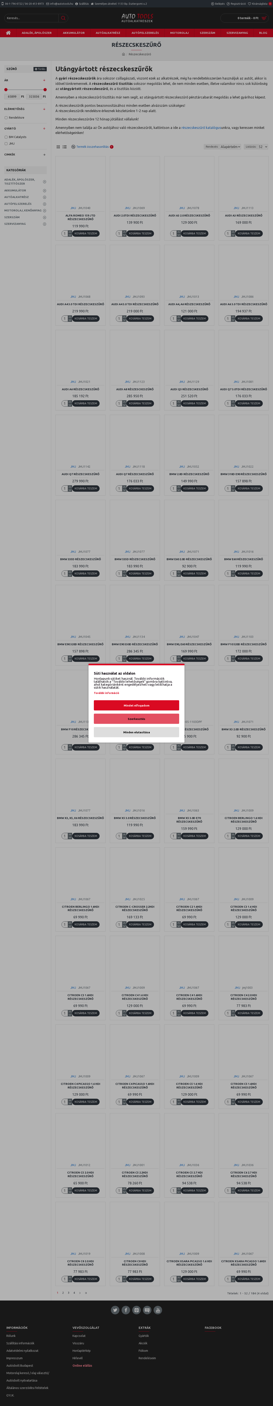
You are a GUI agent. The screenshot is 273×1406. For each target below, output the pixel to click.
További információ (106, 692)
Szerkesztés (136, 718)
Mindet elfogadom (137, 705)
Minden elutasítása (136, 732)
